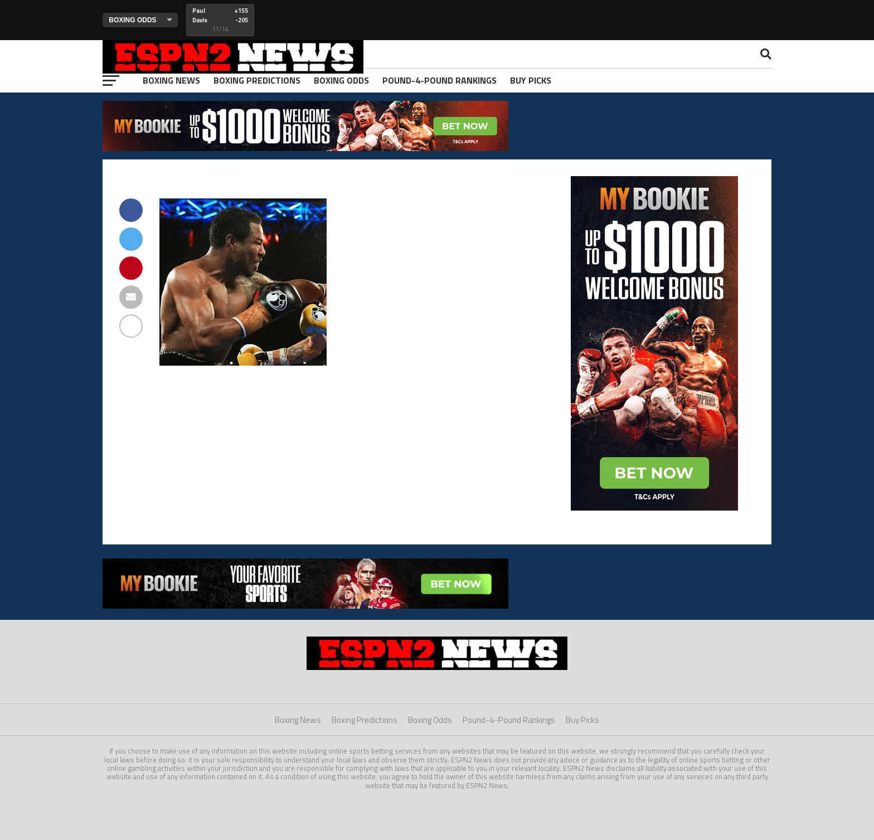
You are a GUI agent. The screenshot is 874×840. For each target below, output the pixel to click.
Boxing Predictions (256, 80)
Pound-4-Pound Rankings (439, 80)
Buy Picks (530, 80)
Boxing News (171, 80)
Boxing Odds (341, 80)
